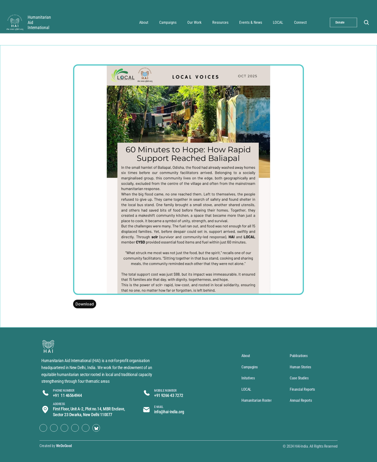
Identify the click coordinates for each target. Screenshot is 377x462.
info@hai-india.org (169, 411)
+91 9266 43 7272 (168, 395)
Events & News (250, 22)
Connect (300, 22)
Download (84, 304)
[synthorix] (14, 22)
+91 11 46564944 (67, 395)
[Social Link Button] (43, 428)
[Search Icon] (366, 22)
